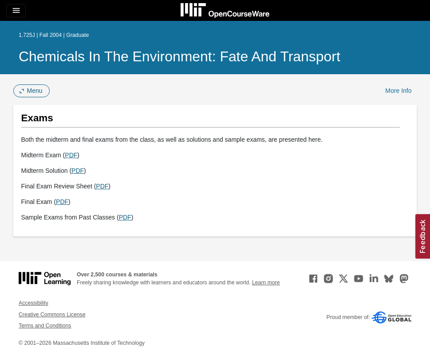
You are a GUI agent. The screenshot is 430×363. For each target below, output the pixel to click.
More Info (398, 90)
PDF (71, 155)
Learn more (266, 282)
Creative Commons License (52, 314)
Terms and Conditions (45, 326)
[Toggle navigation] (16, 10)
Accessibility (33, 303)
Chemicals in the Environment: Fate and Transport (179, 56)
